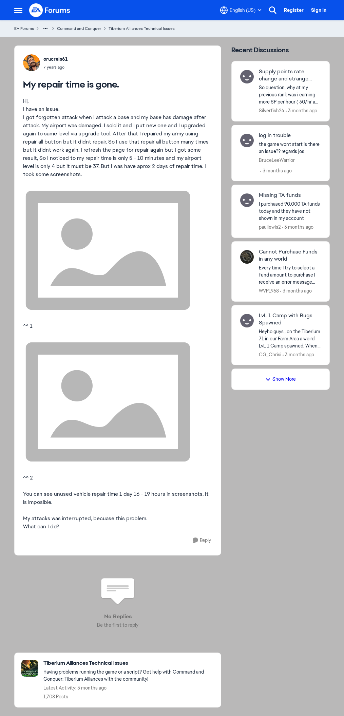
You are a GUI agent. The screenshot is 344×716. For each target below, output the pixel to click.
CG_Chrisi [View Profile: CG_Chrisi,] (270, 354)
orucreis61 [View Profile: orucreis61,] (55, 59)
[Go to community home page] (50, 10)
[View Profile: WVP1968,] (247, 257)
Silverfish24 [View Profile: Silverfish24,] (271, 111)
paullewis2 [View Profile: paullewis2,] (270, 227)
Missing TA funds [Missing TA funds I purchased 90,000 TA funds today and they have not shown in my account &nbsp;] (280, 195)
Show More (280, 379)
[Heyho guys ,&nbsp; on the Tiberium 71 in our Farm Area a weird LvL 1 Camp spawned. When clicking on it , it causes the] (290, 338)
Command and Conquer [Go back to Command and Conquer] (79, 28)
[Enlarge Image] (117, 250)
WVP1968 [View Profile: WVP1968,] (269, 291)
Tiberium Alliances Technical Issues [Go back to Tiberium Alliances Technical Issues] (142, 28)
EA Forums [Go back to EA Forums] (24, 28)
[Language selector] (241, 10)
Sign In (318, 10)
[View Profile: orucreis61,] (31, 62)
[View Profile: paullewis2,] (247, 200)
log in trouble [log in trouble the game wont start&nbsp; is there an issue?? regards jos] (275, 135)
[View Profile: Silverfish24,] (247, 76)
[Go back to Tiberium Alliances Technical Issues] (128, 663)
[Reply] (201, 540)
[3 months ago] (301, 110)
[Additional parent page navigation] (45, 28)
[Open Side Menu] (18, 10)
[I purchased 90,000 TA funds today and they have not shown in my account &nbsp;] (290, 211)
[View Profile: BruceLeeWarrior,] (247, 140)
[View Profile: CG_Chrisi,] (247, 320)
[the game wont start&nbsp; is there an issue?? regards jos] (290, 147)
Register (294, 10)
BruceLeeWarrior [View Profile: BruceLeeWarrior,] (277, 160)
